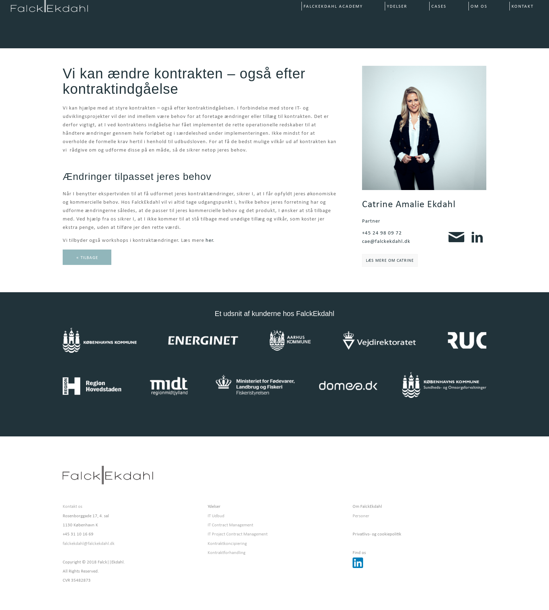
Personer (361, 515)
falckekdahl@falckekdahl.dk (88, 543)
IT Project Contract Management (237, 534)
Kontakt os (72, 506)
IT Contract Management (230, 524)
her (209, 240)
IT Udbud (216, 515)
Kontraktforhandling (226, 552)
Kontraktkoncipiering (227, 543)
